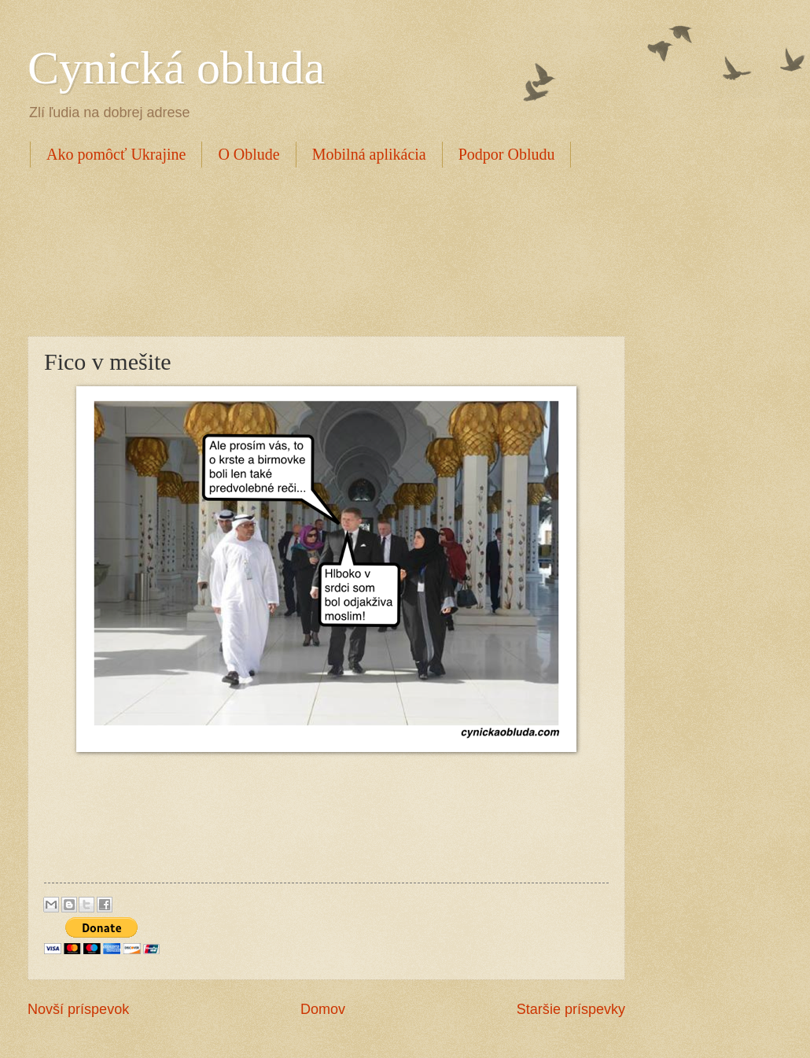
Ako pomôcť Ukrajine (116, 154)
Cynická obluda (176, 68)
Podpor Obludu (506, 154)
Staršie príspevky (571, 1009)
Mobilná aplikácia (369, 154)
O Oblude (248, 154)
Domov (322, 1009)
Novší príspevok (78, 1009)
